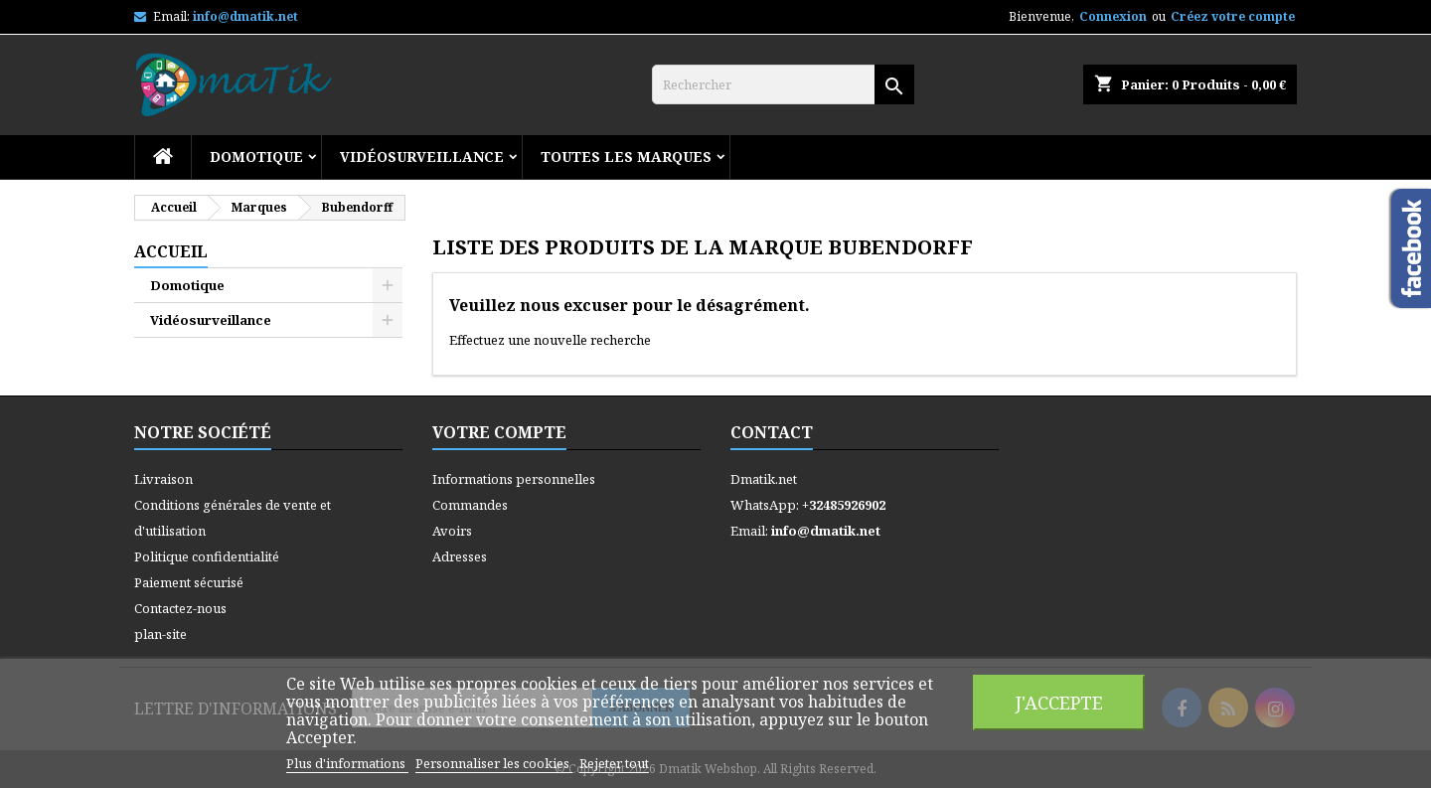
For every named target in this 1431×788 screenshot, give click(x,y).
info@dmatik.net (245, 16)
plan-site (160, 634)
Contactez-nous (180, 608)
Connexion (1113, 16)
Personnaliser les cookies (493, 763)
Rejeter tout (614, 763)
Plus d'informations (347, 763)
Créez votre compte (1233, 16)
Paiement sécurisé (188, 582)
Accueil (171, 251)
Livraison (163, 479)
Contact (771, 432)
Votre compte (499, 432)
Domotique (256, 156)
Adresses (459, 556)
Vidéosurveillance (422, 156)
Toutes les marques (626, 156)
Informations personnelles (513, 479)
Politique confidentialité (206, 556)
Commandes (470, 505)
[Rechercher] (783, 84)
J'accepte (1059, 702)
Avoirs (452, 531)
